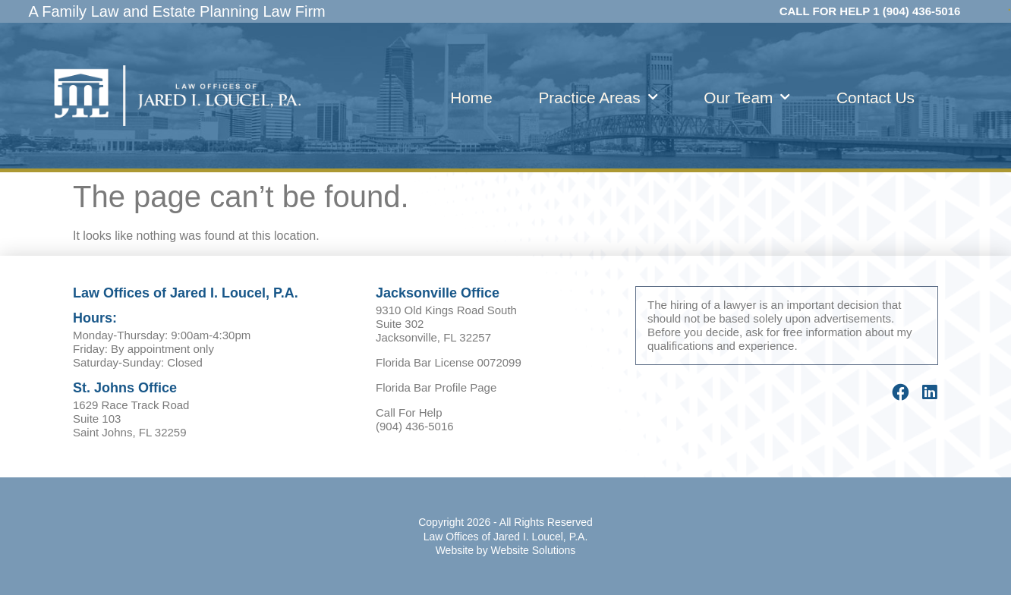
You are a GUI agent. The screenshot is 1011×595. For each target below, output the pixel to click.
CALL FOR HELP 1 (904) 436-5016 (870, 11)
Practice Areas (597, 97)
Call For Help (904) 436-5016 (415, 419)
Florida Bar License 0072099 (448, 362)
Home (471, 97)
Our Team (747, 97)
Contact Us (875, 97)
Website (455, 550)
